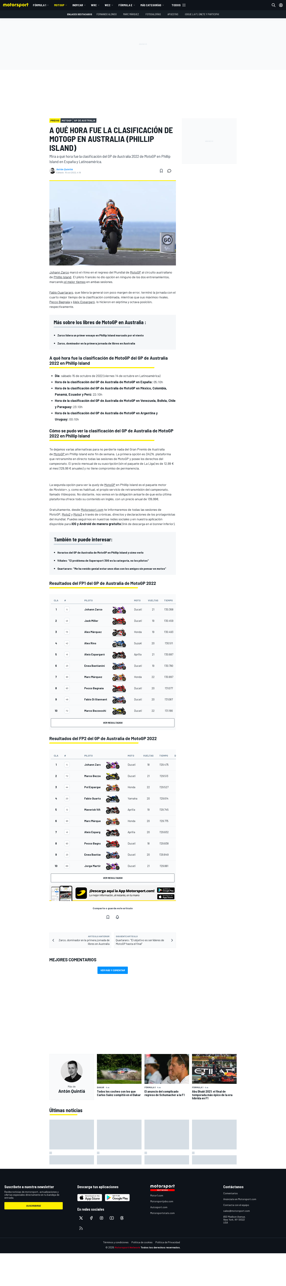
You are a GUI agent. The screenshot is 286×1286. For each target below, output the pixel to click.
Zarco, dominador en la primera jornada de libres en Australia (96, 343)
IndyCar (77, 5)
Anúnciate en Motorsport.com (239, 1199)
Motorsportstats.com (162, 1213)
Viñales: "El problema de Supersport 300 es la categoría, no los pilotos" (103, 560)
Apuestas (173, 14)
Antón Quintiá (64, 169)
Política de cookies (142, 1242)
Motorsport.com (92, 510)
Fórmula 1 (39, 5)
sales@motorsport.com (236, 1210)
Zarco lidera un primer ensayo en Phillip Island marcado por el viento (100, 335)
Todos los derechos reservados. (160, 1247)
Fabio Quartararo (61, 292)
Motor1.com (156, 1195)
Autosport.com (158, 1207)
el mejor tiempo (74, 282)
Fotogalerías (153, 14)
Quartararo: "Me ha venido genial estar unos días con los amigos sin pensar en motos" (111, 568)
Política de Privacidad (167, 1242)
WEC (107, 5)
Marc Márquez (131, 14)
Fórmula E (125, 5)
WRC (94, 5)
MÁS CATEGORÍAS (150, 5)
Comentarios (230, 1193)
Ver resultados (113, 722)
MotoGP (59, 5)
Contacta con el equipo (236, 1204)
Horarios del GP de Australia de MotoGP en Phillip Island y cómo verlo (100, 552)
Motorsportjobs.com (161, 1201)
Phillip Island (62, 277)
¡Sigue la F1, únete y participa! (202, 14)
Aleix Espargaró (84, 302)
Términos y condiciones (116, 1242)
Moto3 (77, 514)
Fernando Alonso (107, 14)
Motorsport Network (127, 1247)
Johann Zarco (59, 272)
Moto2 (66, 514)
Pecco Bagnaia (59, 302)
